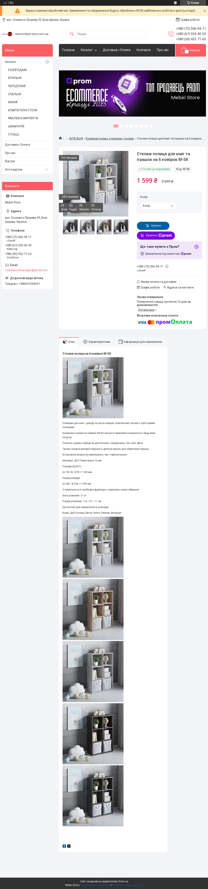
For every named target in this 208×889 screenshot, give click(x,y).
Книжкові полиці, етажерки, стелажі (110, 138)
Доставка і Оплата (116, 50)
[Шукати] (72, 34)
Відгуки (10, 161)
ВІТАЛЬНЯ (76, 138)
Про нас (163, 50)
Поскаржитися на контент (95, 885)
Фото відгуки (13, 169)
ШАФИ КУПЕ (16, 126)
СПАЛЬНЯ (14, 94)
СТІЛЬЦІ (13, 134)
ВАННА (13, 102)
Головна (68, 50)
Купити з (159, 235)
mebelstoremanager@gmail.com (26, 270)
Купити (156, 225)
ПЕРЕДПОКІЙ (17, 86)
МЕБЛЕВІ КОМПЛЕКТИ (23, 118)
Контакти (143, 50)
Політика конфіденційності (127, 885)
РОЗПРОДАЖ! (17, 70)
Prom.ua (123, 881)
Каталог (87, 50)
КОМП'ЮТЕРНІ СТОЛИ (22, 110)
